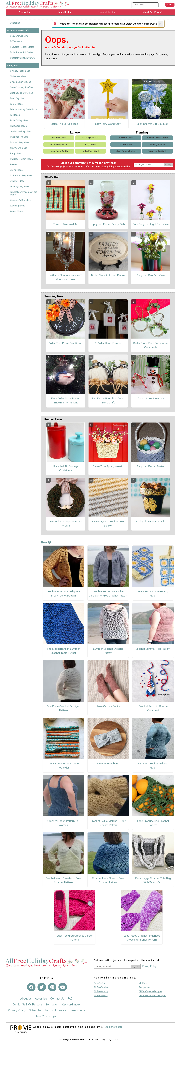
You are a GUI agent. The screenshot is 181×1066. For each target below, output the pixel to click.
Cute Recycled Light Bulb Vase (151, 224)
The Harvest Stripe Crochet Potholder (63, 765)
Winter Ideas (16, 211)
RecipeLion (144, 987)
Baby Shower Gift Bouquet (152, 123)
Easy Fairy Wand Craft (108, 123)
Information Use (122, 166)
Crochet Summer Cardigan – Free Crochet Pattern (63, 593)
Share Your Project (46, 1016)
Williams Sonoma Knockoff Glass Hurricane (66, 277)
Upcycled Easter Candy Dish (108, 224)
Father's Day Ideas (19, 120)
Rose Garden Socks (108, 706)
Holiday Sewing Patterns (126, 151)
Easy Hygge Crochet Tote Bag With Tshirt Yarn (153, 880)
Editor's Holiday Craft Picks (23, 109)
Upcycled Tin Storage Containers (65, 468)
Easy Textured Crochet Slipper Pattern (75, 937)
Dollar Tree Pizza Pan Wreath (65, 343)
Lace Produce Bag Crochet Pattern (153, 823)
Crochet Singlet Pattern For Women (63, 823)
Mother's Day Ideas (19, 142)
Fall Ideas (15, 115)
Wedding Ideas (17, 205)
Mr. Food (143, 983)
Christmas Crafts (58, 138)
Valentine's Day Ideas (20, 200)
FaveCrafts (99, 983)
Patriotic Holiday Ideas (21, 159)
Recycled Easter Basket (151, 466)
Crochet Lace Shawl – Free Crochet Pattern (108, 880)
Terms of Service (55, 1010)
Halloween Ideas (18, 126)
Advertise (41, 998)
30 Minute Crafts (125, 138)
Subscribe (15, 23)
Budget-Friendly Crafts (157, 138)
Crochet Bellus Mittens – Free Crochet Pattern (108, 823)
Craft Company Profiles (21, 87)
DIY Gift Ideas (126, 144)
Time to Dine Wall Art (65, 224)
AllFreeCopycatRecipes (150, 991)
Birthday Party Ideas (20, 71)
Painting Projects (157, 144)
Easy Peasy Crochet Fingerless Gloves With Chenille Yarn (141, 937)
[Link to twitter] (41, 987)
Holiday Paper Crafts (90, 151)
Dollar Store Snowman (151, 398)
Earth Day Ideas (18, 98)
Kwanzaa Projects (19, 137)
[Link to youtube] (62, 987)
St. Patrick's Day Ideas (21, 175)
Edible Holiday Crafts (157, 151)
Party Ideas (15, 153)
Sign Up (168, 165)
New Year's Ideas (18, 148)
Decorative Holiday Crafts (22, 58)
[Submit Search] (169, 5)
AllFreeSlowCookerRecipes (152, 995)
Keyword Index (71, 1004)
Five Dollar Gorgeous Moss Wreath (65, 523)
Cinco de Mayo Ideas (20, 82)
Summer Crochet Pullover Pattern (153, 765)
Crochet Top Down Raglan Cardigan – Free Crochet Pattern (108, 593)
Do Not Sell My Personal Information (35, 1004)
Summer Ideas (17, 181)
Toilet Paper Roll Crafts (21, 52)
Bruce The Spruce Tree (64, 123)
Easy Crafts (90, 144)
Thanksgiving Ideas (19, 186)
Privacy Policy (108, 166)
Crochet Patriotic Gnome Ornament (153, 708)
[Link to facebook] (31, 987)
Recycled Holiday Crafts (22, 47)
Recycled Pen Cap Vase (151, 275)
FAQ (70, 998)
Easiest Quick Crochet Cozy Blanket (108, 523)
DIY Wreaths (16, 41)
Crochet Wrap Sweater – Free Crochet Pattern (63, 880)
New (46, 542)
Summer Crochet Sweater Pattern (108, 651)
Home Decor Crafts (59, 151)
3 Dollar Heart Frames (108, 343)
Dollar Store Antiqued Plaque (108, 275)
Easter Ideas (16, 104)
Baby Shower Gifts (19, 36)
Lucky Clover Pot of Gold (150, 521)
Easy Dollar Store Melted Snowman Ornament (65, 400)
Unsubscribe (77, 1010)
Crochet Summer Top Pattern (153, 648)
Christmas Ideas (18, 76)
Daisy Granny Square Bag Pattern (153, 593)
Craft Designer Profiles (21, 93)
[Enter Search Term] (145, 4)
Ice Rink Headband (108, 763)
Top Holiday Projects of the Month (23, 193)
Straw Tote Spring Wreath (108, 466)
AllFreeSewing (101, 995)
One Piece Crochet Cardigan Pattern (63, 708)
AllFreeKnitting (101, 991)
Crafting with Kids (90, 138)
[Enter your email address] (112, 966)
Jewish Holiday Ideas (21, 131)
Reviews (14, 164)
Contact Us (57, 998)
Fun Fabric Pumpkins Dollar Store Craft (108, 400)
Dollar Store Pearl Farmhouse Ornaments (150, 345)
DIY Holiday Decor (58, 144)
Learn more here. (113, 1026)
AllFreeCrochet (101, 987)
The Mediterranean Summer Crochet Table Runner (63, 651)
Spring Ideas (16, 170)
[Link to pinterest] (52, 987)
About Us (26, 998)
